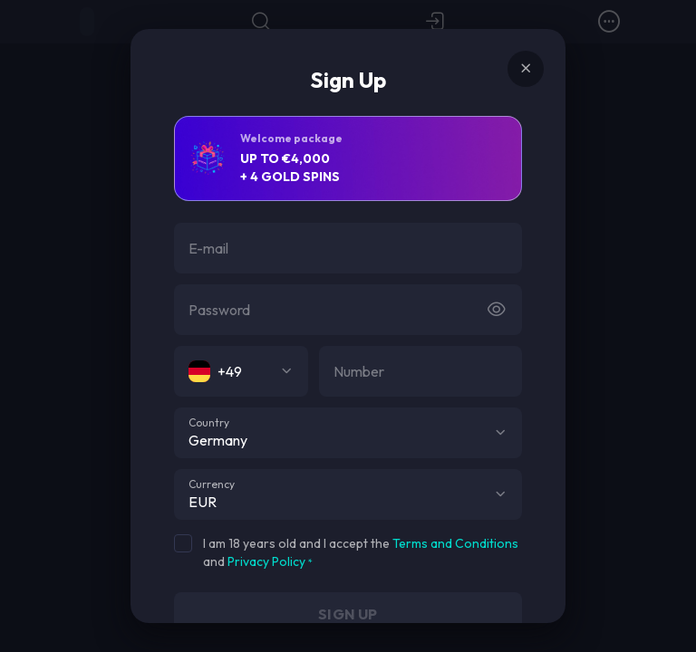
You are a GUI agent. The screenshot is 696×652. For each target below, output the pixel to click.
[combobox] (241, 371)
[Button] (497, 310)
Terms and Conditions (455, 543)
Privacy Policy (266, 561)
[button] (500, 433)
